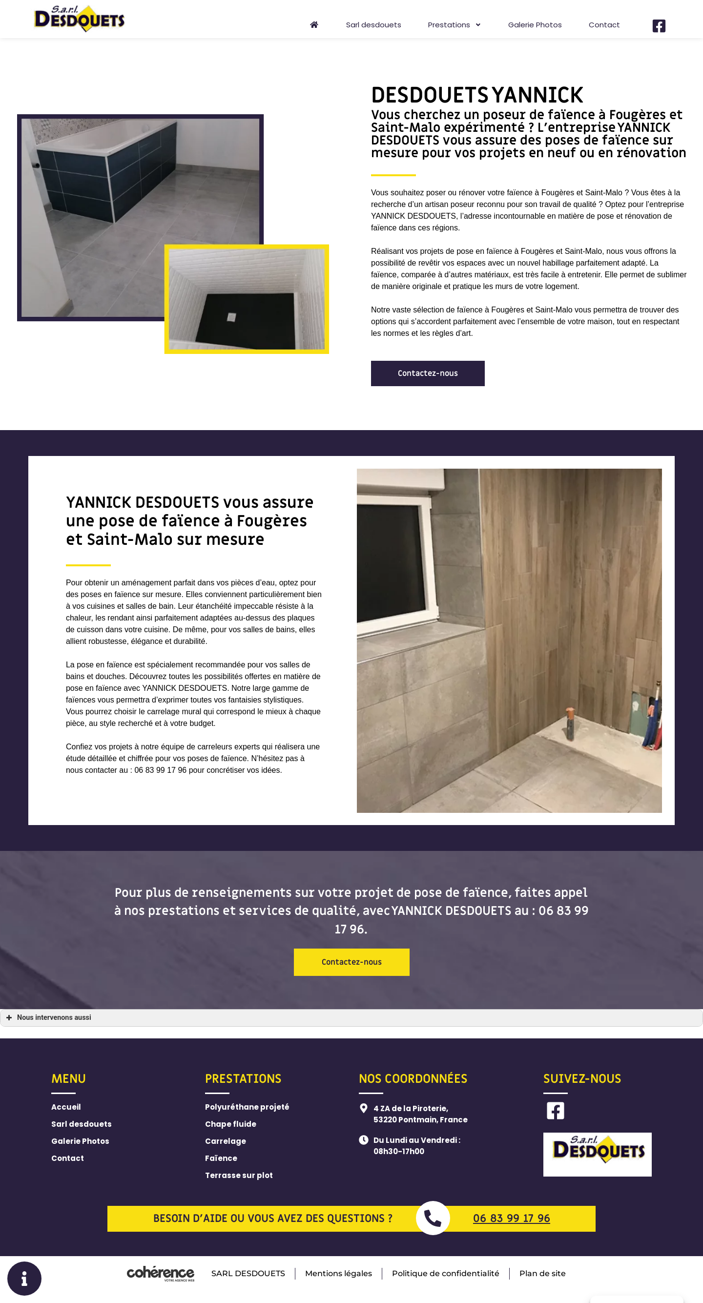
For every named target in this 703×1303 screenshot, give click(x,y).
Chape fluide (230, 1124)
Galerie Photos (535, 25)
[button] (428, 373)
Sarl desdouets (373, 25)
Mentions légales (338, 1273)
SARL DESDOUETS (247, 1273)
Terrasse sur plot (239, 1175)
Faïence (221, 1158)
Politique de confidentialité (445, 1273)
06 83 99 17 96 (511, 1219)
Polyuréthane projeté (247, 1107)
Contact (604, 25)
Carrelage (225, 1141)
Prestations (454, 25)
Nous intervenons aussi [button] (47, 1018)
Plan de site (543, 1273)
